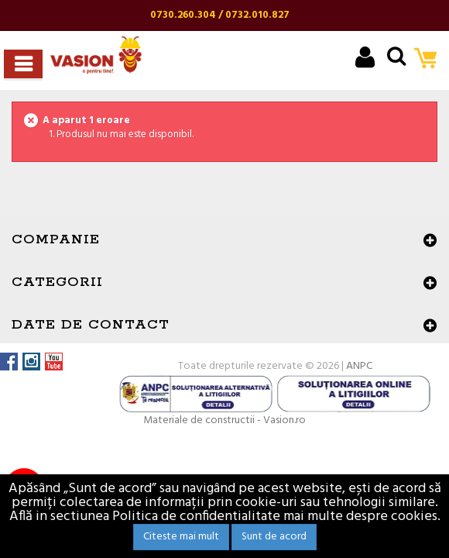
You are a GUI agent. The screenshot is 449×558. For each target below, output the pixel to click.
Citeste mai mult (181, 537)
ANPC (359, 366)
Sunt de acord (274, 537)
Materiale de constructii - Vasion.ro (224, 420)
